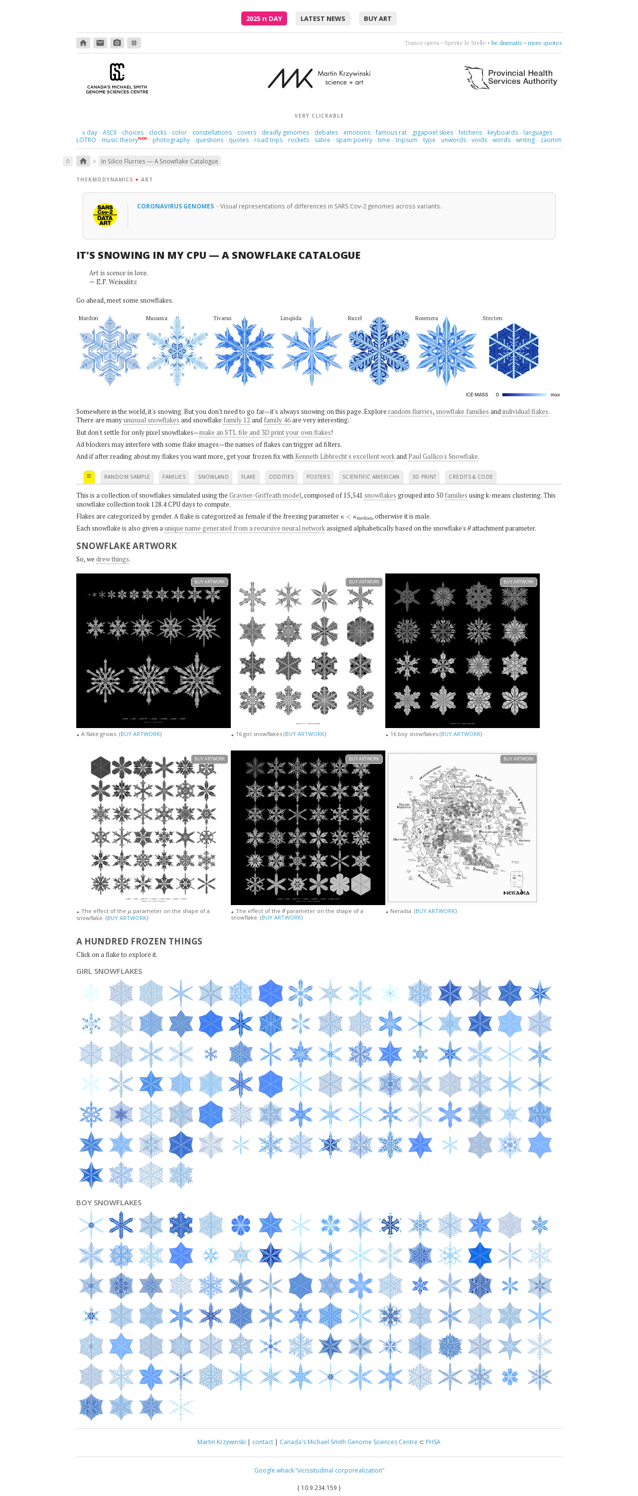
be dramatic (506, 42)
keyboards (502, 132)
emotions (356, 132)
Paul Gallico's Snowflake (443, 456)
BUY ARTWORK (140, 734)
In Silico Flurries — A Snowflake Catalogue (159, 161)
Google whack (274, 1470)
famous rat (391, 132)
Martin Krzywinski (221, 1442)
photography (171, 140)
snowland (213, 476)
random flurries (410, 411)
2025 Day (264, 18)
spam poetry (354, 140)
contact (262, 1442)
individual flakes (525, 411)
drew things (112, 559)
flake (248, 476)
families (173, 476)
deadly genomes (285, 132)
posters (318, 476)
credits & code (471, 476)
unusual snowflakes (151, 419)
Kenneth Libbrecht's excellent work (345, 456)
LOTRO (86, 140)
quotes (239, 140)
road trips (268, 140)
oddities (281, 476)
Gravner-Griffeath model (265, 495)
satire (322, 140)
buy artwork (209, 581)
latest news (323, 18)
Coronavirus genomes (176, 206)
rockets (298, 140)
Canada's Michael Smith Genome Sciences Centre (349, 1442)
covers (246, 132)
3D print (424, 476)
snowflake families (462, 411)
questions (209, 140)
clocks (157, 132)
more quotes (545, 42)
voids (479, 140)
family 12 (236, 419)
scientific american (371, 476)
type (429, 140)
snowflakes (380, 495)
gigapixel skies (432, 132)
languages (537, 132)
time (384, 140)
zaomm (551, 140)
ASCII (110, 132)
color (179, 132)
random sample (127, 476)
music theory (120, 140)
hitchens (470, 132)
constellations (212, 132)
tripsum (407, 140)
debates (326, 132)
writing (525, 140)
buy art (378, 18)
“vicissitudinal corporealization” (340, 1470)
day (89, 132)
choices (133, 132)
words (501, 140)
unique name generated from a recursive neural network (244, 528)
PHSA (433, 1442)
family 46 (277, 419)
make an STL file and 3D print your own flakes (265, 432)
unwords (453, 140)
